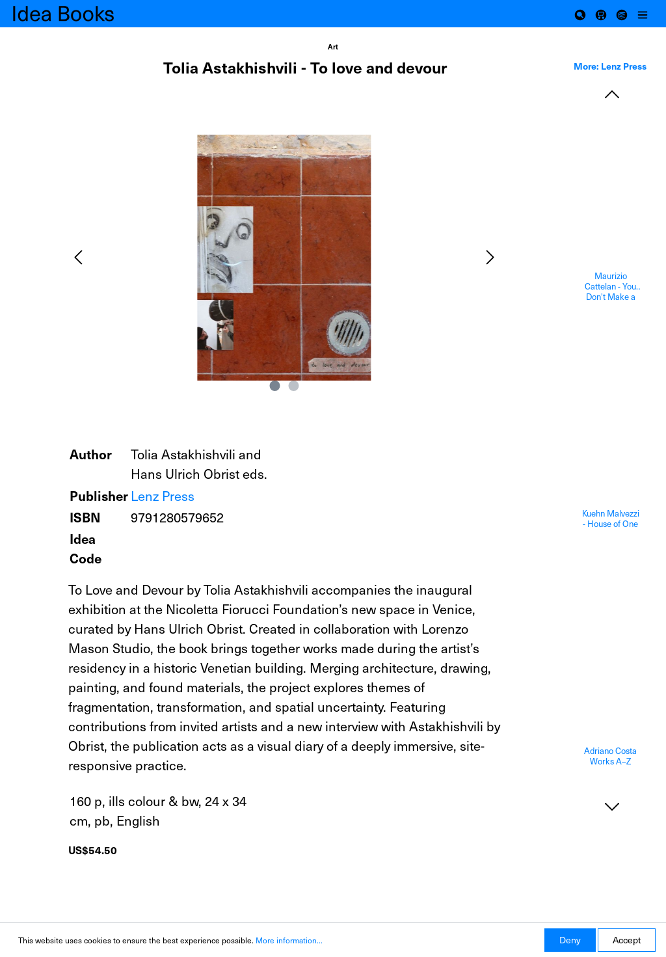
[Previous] (78, 257)
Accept (627, 940)
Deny (570, 940)
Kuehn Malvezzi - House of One (610, 519)
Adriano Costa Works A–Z (610, 756)
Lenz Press (162, 495)
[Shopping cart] (601, 13)
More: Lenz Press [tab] (610, 65)
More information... (289, 940)
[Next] (490, 257)
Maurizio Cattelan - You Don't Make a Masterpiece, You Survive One (610, 286)
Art (333, 46)
